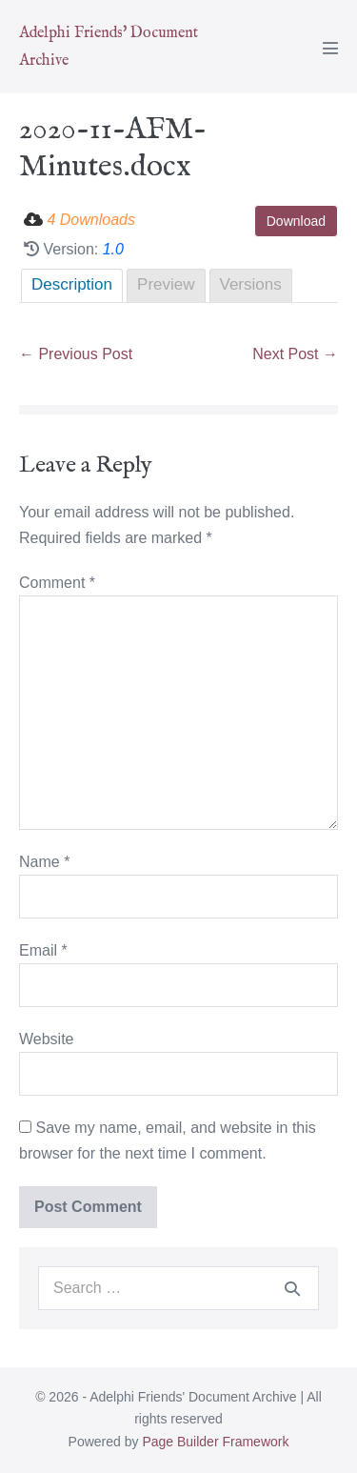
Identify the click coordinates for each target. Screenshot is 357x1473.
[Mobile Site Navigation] (330, 47)
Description (71, 284)
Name (44, 862)
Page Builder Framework (215, 1441)
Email (43, 950)
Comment (57, 583)
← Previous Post (75, 354)
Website (46, 1039)
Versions (251, 284)
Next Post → (295, 354)
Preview (165, 284)
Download (296, 221)
